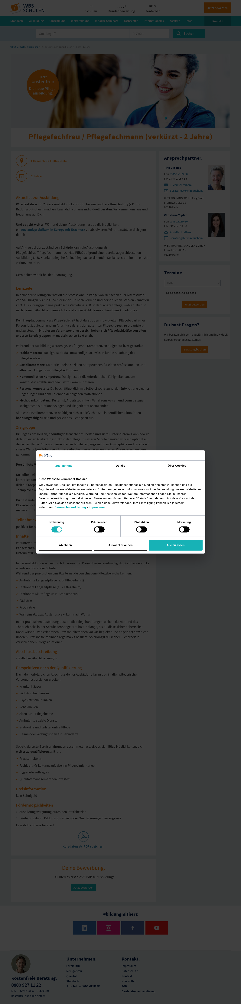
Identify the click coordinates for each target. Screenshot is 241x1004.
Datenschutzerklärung (70, 507)
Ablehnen (65, 545)
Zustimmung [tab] (64, 465)
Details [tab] (120, 465)
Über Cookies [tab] (177, 465)
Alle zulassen (175, 545)
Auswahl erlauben (120, 545)
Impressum (97, 507)
